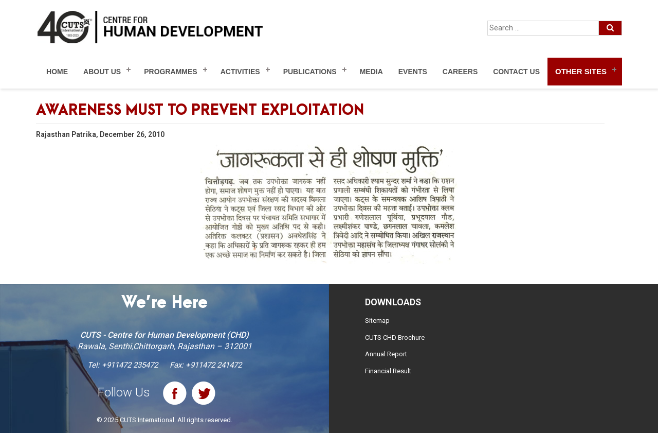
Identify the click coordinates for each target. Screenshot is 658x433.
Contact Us (516, 71)
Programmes (170, 71)
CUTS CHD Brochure (395, 337)
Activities (240, 71)
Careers (460, 71)
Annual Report (386, 354)
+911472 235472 (130, 365)
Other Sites (581, 71)
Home (57, 71)
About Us (102, 71)
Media (371, 71)
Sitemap (377, 320)
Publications (310, 71)
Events (412, 71)
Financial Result (388, 371)
